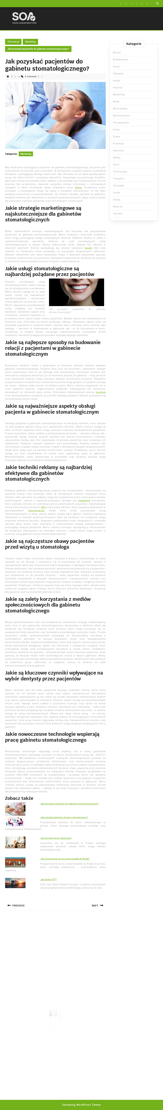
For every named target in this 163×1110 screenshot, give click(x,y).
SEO (43, 507)
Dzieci (116, 66)
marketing (84, 500)
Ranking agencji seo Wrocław (55, 1015)
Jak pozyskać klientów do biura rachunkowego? (64, 817)
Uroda (116, 192)
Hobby (116, 80)
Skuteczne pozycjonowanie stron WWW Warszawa (51, 1016)
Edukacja (118, 73)
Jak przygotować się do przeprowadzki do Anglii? (65, 859)
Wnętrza (118, 206)
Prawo (116, 136)
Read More (52, 1026)
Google (88, 248)
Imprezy (117, 87)
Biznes (117, 52)
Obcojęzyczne (121, 122)
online (78, 187)
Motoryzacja (120, 108)
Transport (118, 178)
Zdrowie (117, 213)
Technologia (120, 171)
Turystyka (118, 185)
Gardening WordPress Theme (81, 1104)
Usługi (116, 199)
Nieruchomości (121, 115)
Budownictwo (120, 59)
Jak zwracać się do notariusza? (56, 838)
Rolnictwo (118, 150)
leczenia (101, 392)
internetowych (36, 510)
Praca (116, 129)
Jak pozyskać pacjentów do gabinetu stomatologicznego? (69, 803)
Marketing (30, 41)
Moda (116, 101)
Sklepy (117, 157)
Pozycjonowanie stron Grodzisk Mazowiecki (59, 1016)
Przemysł (118, 143)
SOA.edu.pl (13, 41)
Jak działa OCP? (48, 879)
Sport (116, 164)
